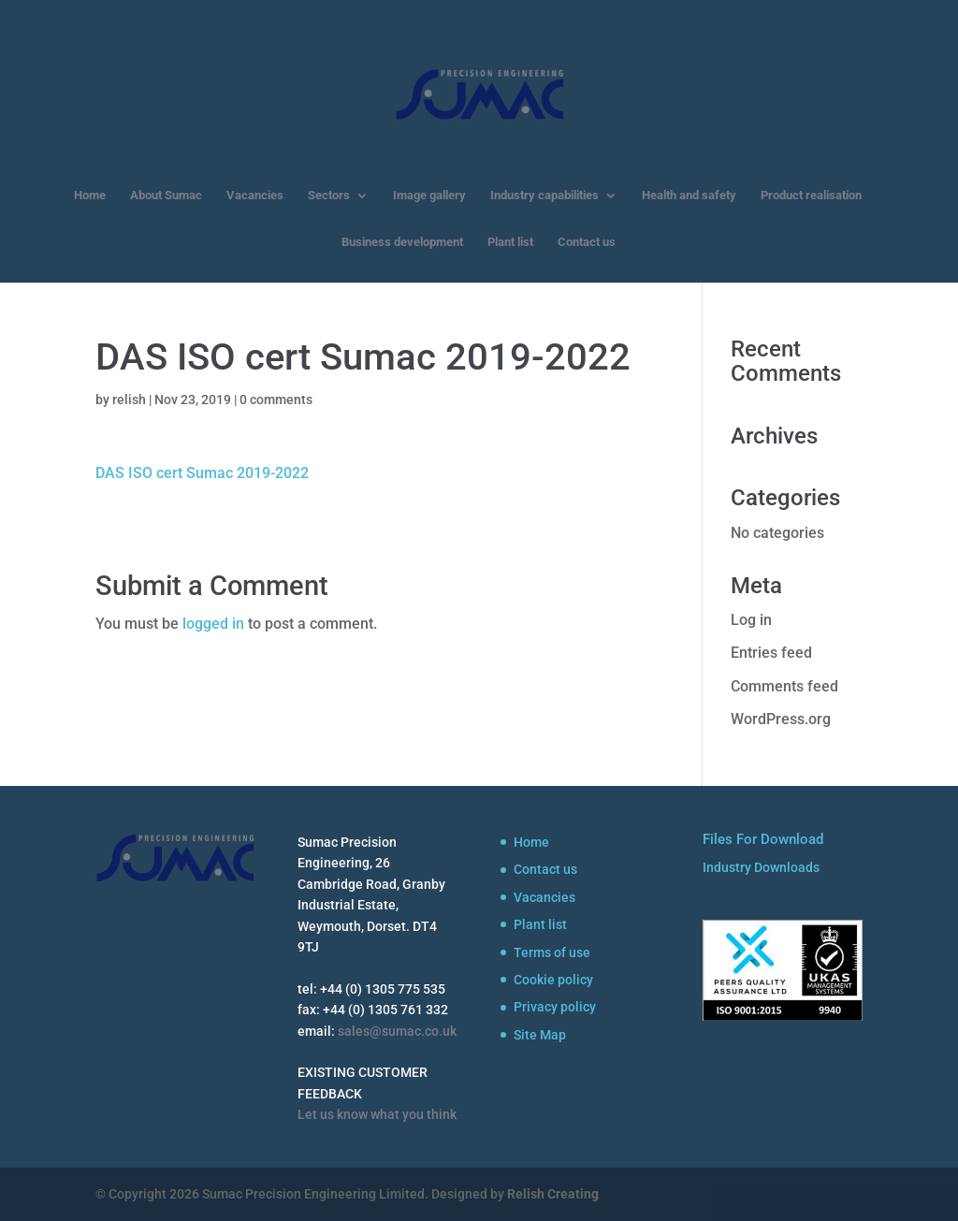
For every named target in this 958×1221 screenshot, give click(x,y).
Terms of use (552, 952)
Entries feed (771, 652)
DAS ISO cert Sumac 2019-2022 (202, 473)
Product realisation (811, 195)
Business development (402, 242)
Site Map (540, 1034)
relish (129, 399)
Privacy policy (555, 1006)
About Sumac (166, 195)
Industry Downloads (761, 867)
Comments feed (784, 686)
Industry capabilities (544, 195)
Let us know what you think (377, 1114)
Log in (751, 620)
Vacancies (254, 195)
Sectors (329, 195)
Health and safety (689, 195)
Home (90, 195)
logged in (213, 623)
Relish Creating (553, 1193)
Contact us (587, 242)
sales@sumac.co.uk (397, 1031)
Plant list (510, 242)
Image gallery (429, 195)
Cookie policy (553, 979)
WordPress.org (781, 719)
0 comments (276, 399)
